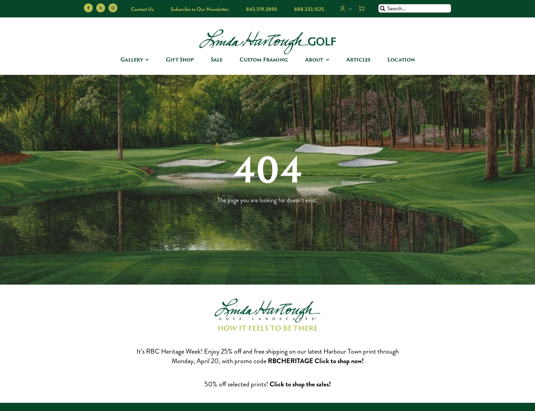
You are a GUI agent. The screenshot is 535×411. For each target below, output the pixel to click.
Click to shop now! (339, 361)
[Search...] (414, 8)
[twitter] (100, 7)
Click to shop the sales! (300, 384)
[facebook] (88, 7)
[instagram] (113, 7)
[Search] (382, 8)
